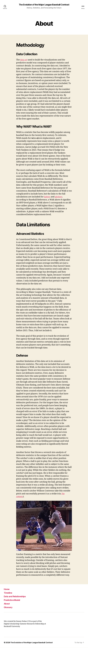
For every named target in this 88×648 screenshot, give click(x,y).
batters (47, 197)
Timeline (8, 592)
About (7, 603)
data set (24, 60)
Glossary (8, 607)
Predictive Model (13, 600)
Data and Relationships (16, 596)
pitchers (59, 197)
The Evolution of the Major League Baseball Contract (44, 5)
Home (7, 589)
